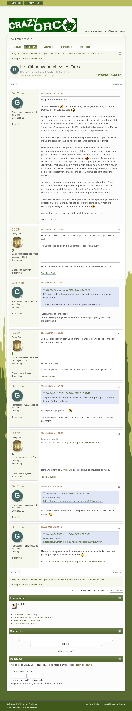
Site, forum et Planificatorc (27, 620)
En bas (13, 85)
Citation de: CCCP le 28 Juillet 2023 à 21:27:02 (68, 493)
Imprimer (117, 85)
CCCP (16, 229)
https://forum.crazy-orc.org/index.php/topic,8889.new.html (70, 442)
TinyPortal (89, 704)
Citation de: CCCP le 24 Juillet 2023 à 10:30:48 (68, 393)
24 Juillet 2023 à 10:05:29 (52, 283)
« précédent (102, 74)
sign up (88, 665)
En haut (14, 572)
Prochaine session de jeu (26, 614)
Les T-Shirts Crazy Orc (25, 623)
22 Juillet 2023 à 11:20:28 (52, 93)
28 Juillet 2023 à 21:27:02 (52, 433)
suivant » (116, 74)
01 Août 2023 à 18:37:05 (51, 486)
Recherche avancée (66, 651)
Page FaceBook (48, 273)
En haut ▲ (121, 704)
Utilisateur (16, 658)
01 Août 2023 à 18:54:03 (51, 527)
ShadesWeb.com (30, 707)
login (78, 665)
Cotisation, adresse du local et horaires (33, 617)
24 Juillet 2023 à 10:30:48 (52, 333)
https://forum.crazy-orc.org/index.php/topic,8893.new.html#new (73, 561)
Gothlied (64, 266)
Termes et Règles (108, 704)
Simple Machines (30, 704)
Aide (97, 704)
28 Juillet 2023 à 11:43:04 (52, 386)
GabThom (18, 93)
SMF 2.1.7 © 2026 (14, 704)
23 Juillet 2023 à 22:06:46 (52, 229)
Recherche (16, 631)
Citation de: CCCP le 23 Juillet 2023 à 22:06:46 (68, 290)
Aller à (72, 590)
